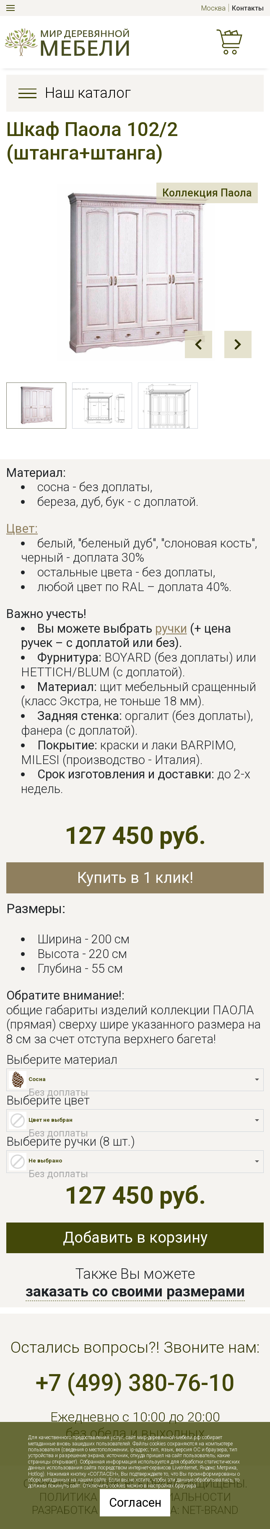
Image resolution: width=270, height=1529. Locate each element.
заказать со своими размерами (135, 1291)
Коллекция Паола (205, 193)
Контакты (248, 8)
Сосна (37, 1079)
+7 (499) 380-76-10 (135, 1382)
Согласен (135, 1502)
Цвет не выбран (51, 1120)
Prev (198, 344)
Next (238, 344)
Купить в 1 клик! (135, 878)
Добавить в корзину (135, 1237)
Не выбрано (45, 1160)
